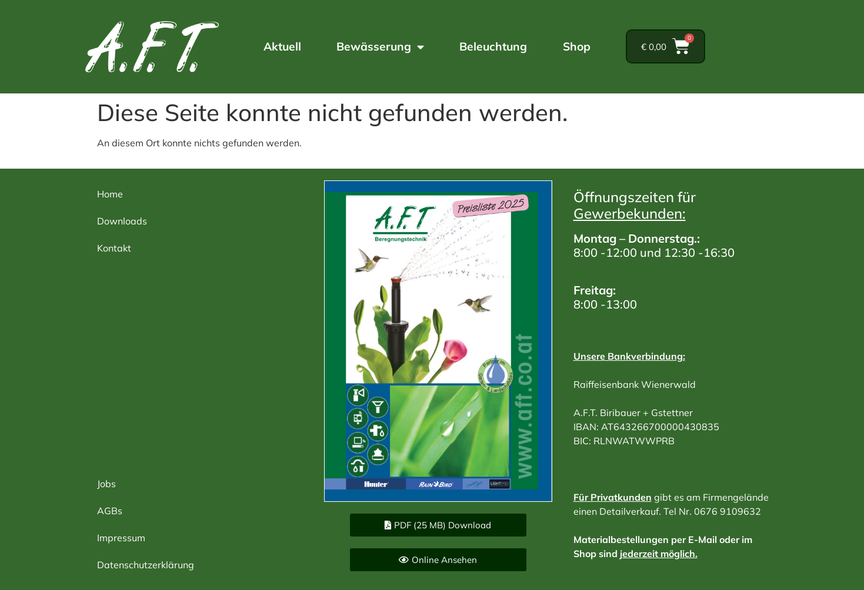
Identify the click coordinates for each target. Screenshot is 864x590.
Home (110, 194)
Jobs (106, 484)
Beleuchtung (493, 46)
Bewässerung (380, 46)
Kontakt (114, 248)
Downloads (122, 221)
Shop (577, 46)
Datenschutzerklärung (145, 565)
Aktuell (282, 46)
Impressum (121, 538)
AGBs (109, 511)
